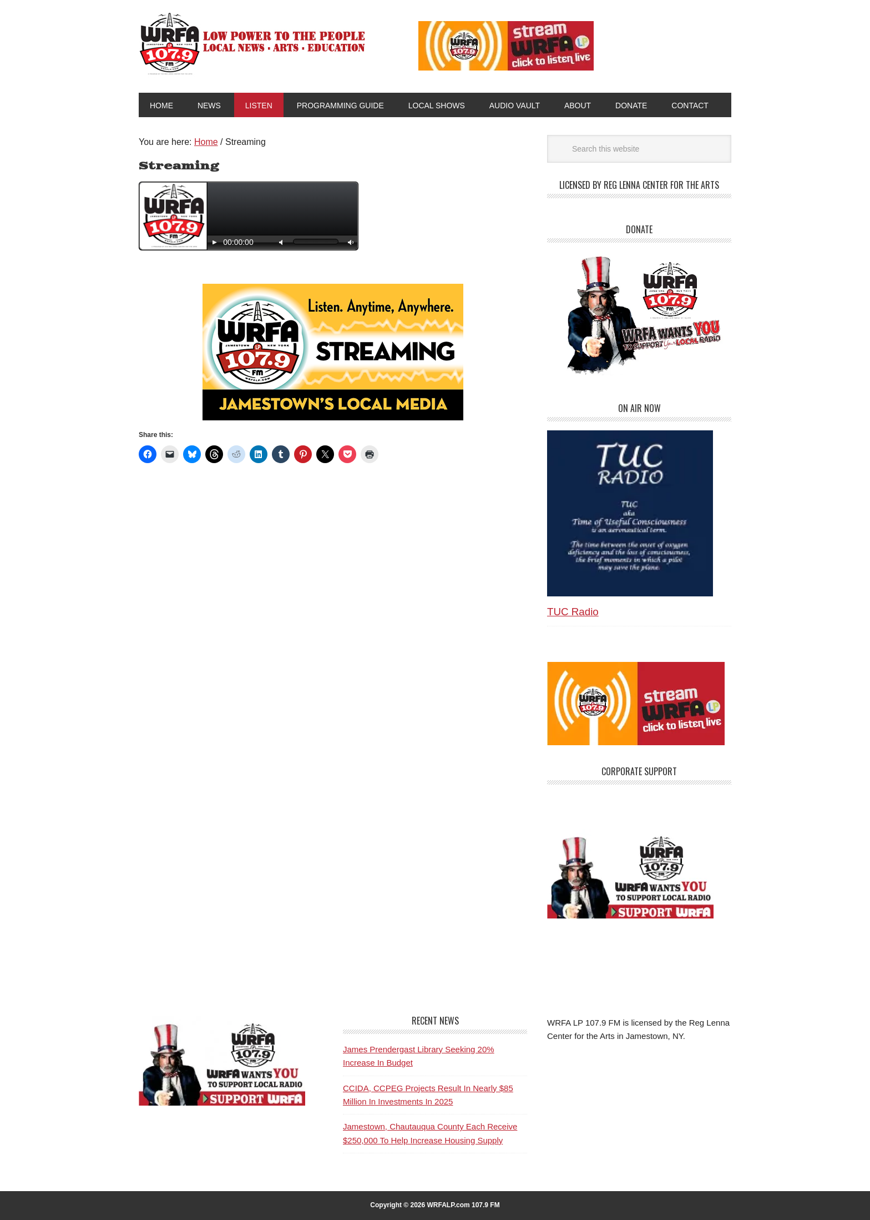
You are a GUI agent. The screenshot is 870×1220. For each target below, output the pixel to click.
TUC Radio (573, 611)
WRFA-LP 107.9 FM (253, 43)
